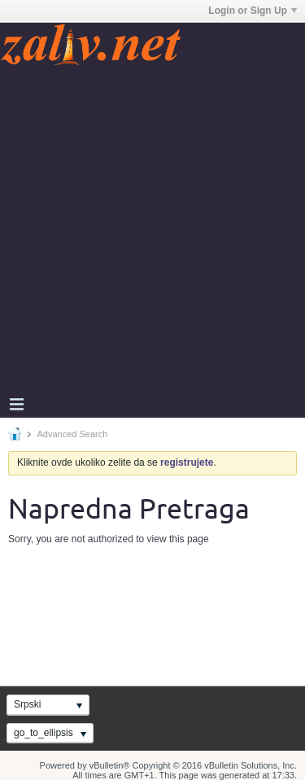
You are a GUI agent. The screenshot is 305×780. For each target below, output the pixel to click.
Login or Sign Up (252, 10)
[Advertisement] (152, 228)
